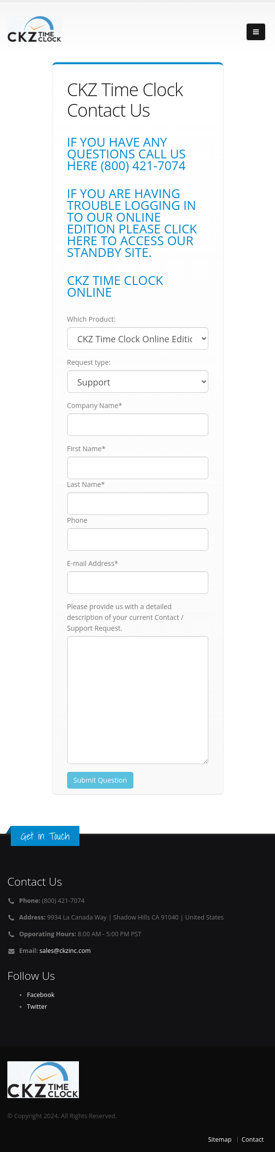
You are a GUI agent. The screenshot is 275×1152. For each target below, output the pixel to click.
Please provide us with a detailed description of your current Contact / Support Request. (125, 617)
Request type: (89, 362)
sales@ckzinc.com (65, 951)
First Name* (86, 448)
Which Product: (91, 319)
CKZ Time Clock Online (115, 286)
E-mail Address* (92, 563)
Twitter (37, 1006)
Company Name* (95, 405)
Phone (77, 520)
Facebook (40, 995)
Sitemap (219, 1139)
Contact (253, 1139)
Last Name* (86, 484)
